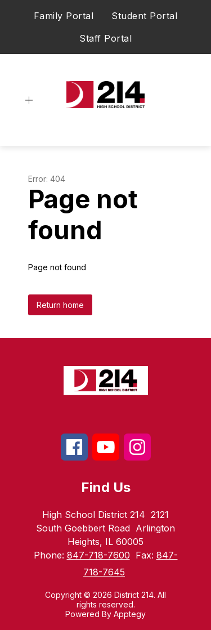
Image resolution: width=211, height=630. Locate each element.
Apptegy (130, 614)
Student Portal (144, 15)
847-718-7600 (98, 555)
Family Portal (64, 15)
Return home (60, 305)
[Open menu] (29, 100)
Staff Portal (105, 38)
